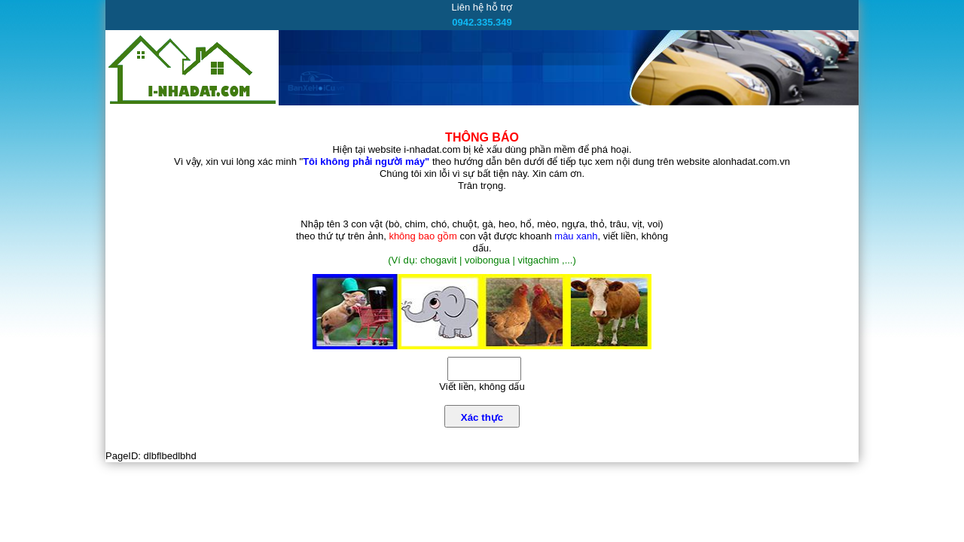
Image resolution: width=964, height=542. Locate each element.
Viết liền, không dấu (481, 386)
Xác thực (482, 417)
